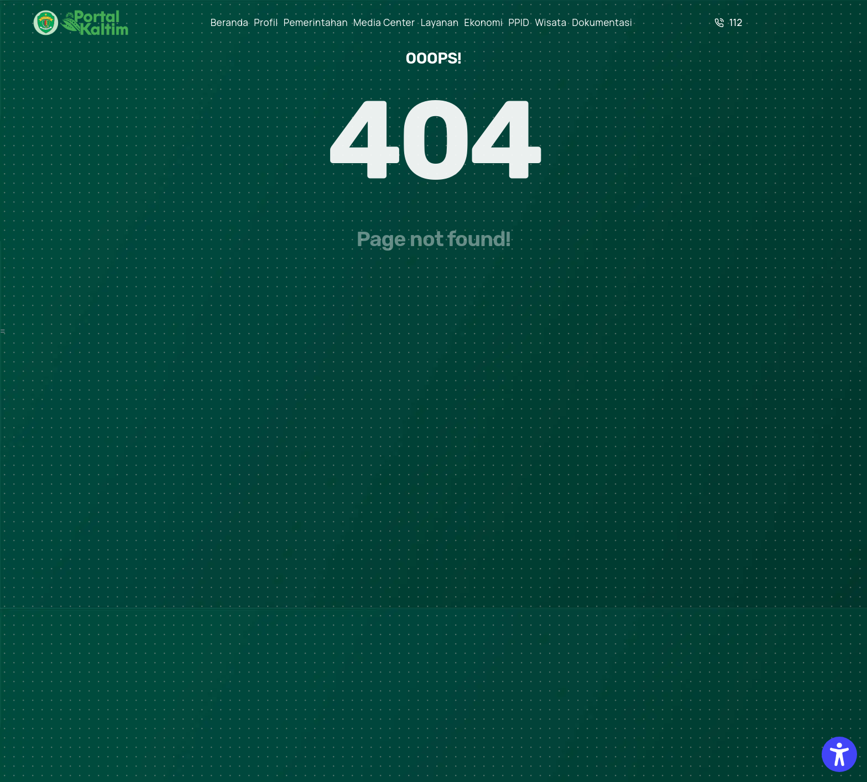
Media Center (384, 22)
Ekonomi (483, 22)
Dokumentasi (602, 22)
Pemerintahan (316, 22)
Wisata (550, 22)
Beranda (230, 22)
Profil (266, 22)
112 (728, 22)
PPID (519, 22)
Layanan (440, 22)
